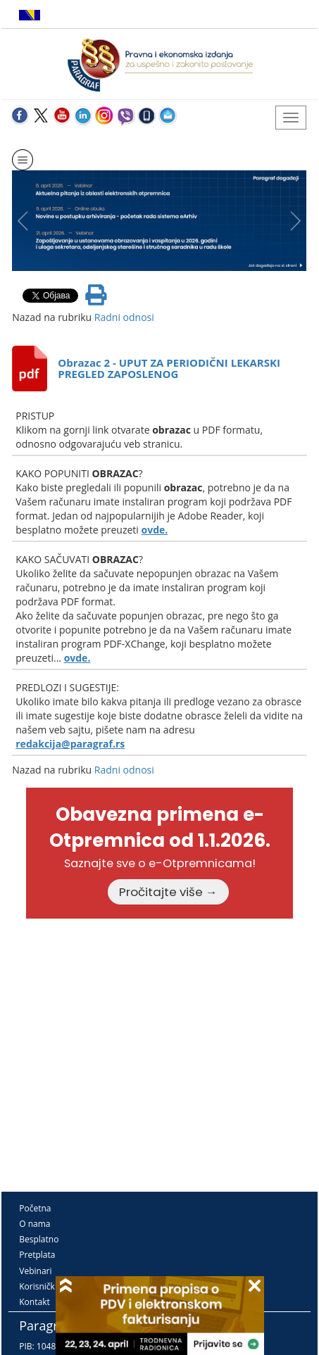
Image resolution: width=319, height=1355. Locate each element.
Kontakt (34, 1302)
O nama (34, 1224)
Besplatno (38, 1239)
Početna (35, 1208)
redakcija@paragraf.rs (70, 743)
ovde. (155, 529)
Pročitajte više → (168, 891)
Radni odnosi (124, 317)
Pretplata (37, 1255)
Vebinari (35, 1271)
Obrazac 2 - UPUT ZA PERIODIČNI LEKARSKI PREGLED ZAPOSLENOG (169, 368)
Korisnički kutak (50, 1286)
